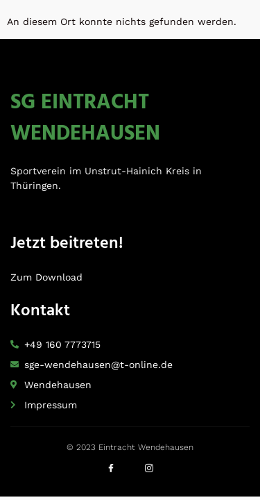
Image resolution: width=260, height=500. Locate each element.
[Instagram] (149, 472)
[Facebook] (111, 472)
